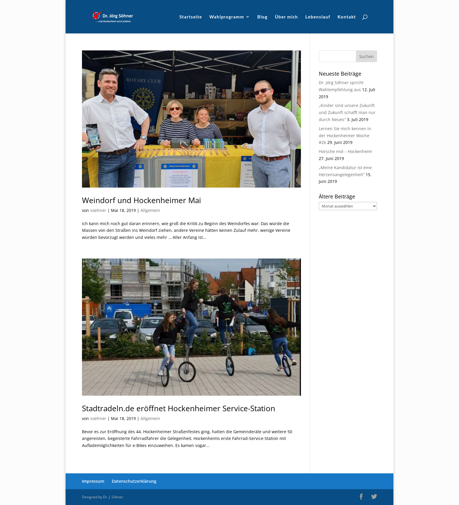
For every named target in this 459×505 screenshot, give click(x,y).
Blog (262, 17)
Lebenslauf (317, 17)
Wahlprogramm (226, 17)
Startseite (190, 17)
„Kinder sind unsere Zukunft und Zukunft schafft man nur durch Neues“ (347, 112)
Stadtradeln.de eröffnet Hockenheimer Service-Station (178, 408)
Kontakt (347, 17)
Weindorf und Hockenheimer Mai (141, 200)
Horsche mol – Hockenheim (345, 151)
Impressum (93, 481)
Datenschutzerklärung (134, 481)
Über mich (286, 17)
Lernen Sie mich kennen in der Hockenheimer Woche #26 (345, 135)
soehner (98, 210)
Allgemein (150, 210)
